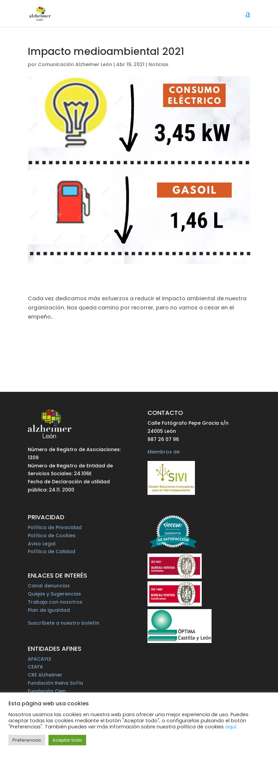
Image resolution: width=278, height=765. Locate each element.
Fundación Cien (47, 691)
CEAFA (35, 666)
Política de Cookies (52, 535)
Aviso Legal (42, 543)
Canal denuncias (49, 585)
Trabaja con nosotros (55, 602)
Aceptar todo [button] (67, 740)
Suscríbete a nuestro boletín (63, 623)
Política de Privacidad (55, 527)
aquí (230, 726)
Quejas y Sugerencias (54, 593)
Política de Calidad (51, 551)
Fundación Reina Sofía (55, 683)
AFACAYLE (39, 659)
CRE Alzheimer (45, 674)
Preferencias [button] (27, 740)
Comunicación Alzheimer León (75, 64)
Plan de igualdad (49, 610)
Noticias (158, 64)
